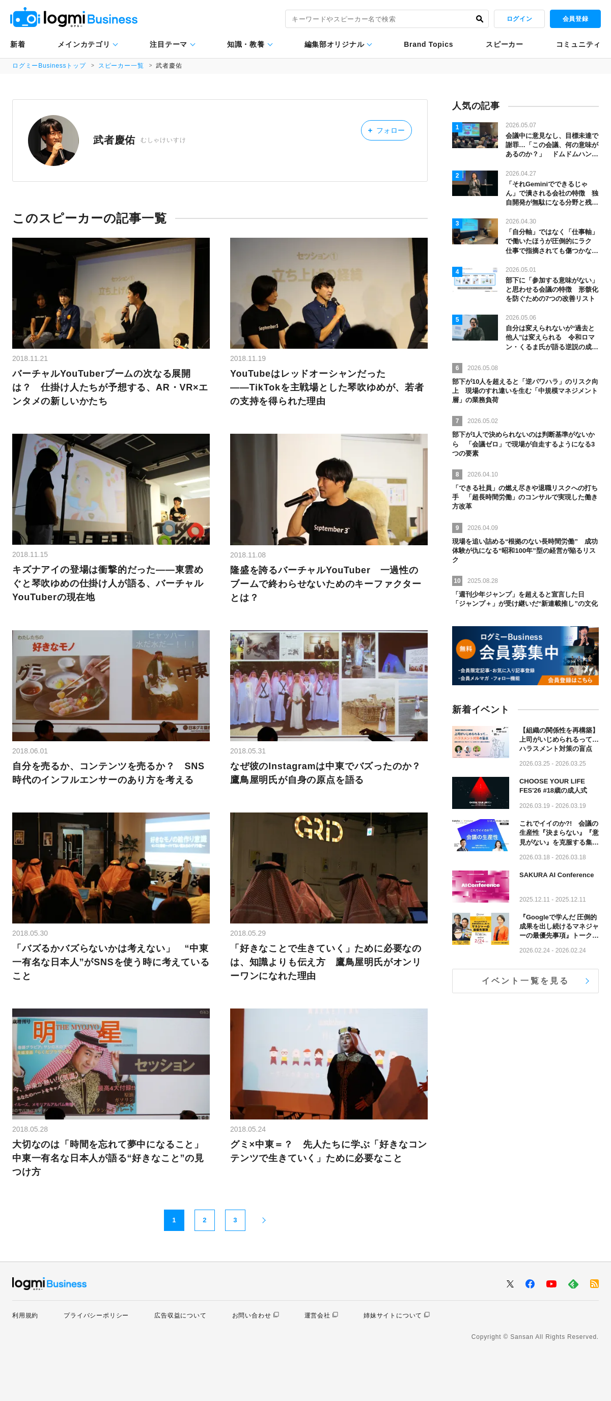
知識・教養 (246, 44)
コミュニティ (578, 44)
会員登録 (575, 18)
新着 (17, 44)
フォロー (386, 130)
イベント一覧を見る (526, 980)
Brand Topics (428, 44)
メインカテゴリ (84, 44)
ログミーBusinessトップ (49, 66)
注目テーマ (168, 44)
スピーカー (504, 44)
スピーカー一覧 (121, 66)
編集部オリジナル (334, 44)
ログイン (519, 18)
